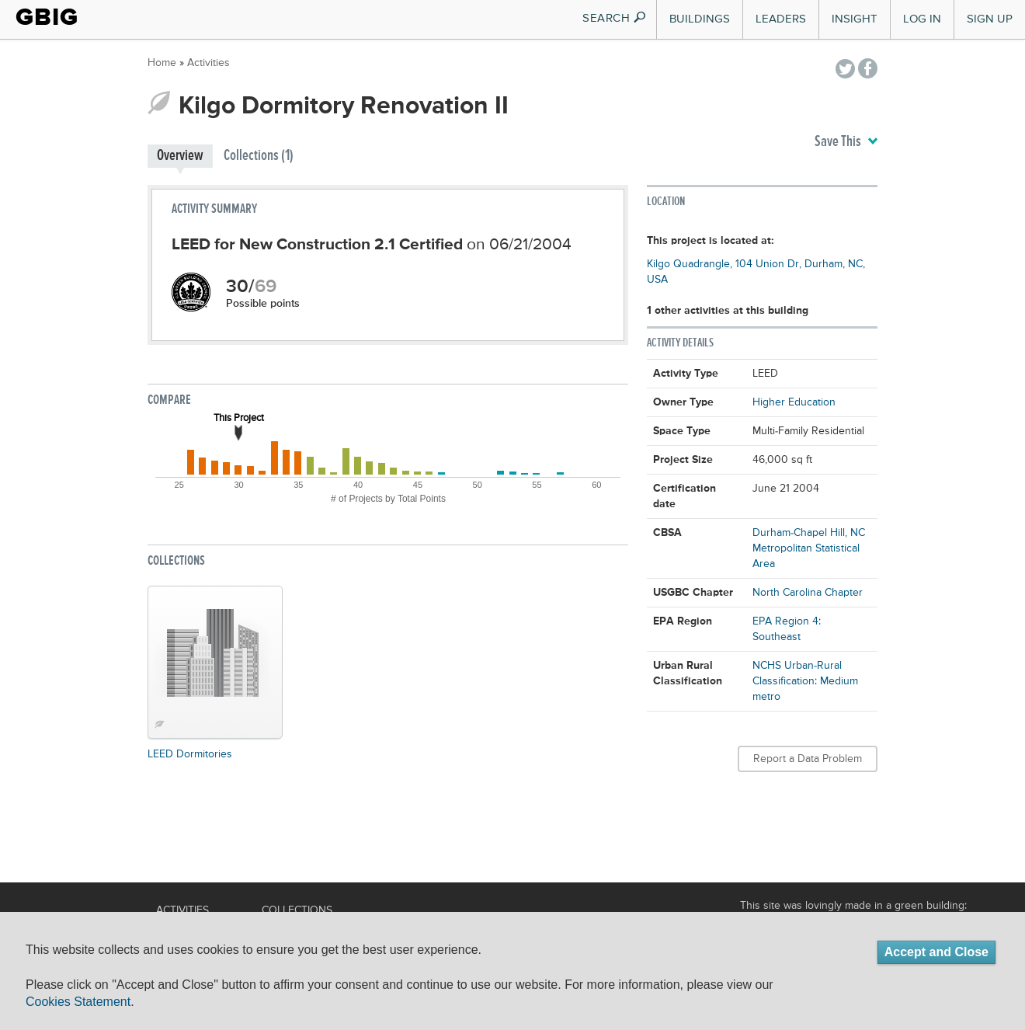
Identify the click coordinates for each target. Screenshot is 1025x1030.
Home (162, 62)
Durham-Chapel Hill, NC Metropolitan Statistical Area (808, 548)
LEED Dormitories (190, 754)
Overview (180, 156)
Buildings (699, 19)
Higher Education (794, 402)
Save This (846, 142)
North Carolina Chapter (807, 592)
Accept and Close (936, 952)
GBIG (47, 17)
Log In (922, 19)
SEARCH (614, 18)
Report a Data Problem (807, 758)
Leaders (781, 19)
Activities (208, 62)
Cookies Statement (78, 1001)
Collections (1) (259, 156)
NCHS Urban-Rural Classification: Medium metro (805, 681)
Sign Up (990, 19)
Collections (297, 910)
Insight (854, 19)
